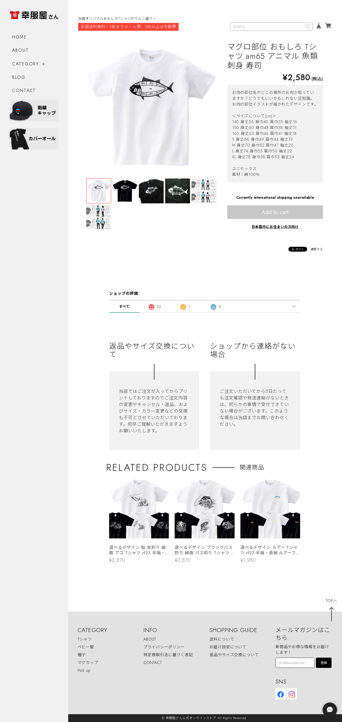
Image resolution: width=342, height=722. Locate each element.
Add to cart (275, 212)
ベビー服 (86, 647)
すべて (124, 306)
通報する (317, 249)
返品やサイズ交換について (234, 655)
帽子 (82, 655)
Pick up (84, 670)
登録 (324, 663)
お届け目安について (228, 647)
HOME (19, 37)
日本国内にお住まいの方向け (275, 226)
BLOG (19, 77)
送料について (221, 639)
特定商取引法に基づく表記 (168, 655)
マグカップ (88, 662)
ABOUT (20, 50)
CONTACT (24, 90)
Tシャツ (85, 639)
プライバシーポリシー (164, 647)
